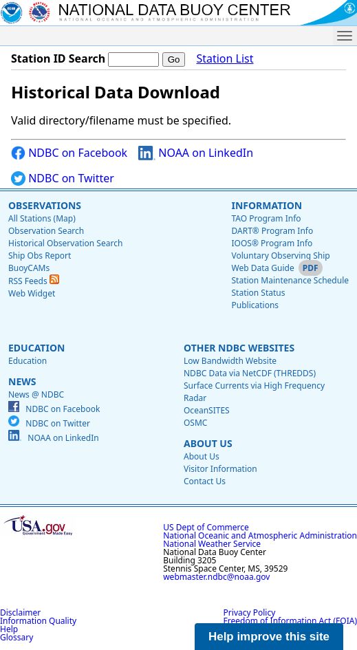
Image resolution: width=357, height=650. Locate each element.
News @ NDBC (36, 394)
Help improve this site (268, 636)
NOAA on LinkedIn (195, 153)
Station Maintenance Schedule (290, 280)
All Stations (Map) (42, 218)
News (22, 381)
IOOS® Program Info (271, 243)
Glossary (16, 637)
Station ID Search (58, 58)
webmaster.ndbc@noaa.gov (216, 577)
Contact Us (205, 481)
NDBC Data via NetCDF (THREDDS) (250, 373)
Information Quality (38, 621)
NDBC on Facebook (69, 153)
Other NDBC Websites (239, 347)
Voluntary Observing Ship (280, 255)
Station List (224, 59)
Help (9, 629)
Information (266, 205)
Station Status (258, 293)
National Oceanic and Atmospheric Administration (260, 535)
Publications (255, 305)
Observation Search (46, 231)
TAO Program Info (266, 218)
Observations (44, 205)
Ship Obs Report (39, 255)
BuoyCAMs (29, 268)
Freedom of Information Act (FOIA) (290, 621)
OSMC (195, 423)
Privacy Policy (250, 612)
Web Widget (31, 293)
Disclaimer (20, 612)
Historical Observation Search (65, 243)
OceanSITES (207, 410)
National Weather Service (212, 544)
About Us (208, 443)
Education (36, 347)
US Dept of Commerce (206, 527)
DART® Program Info (272, 231)
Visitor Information (220, 469)
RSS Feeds (33, 281)
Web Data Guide (262, 268)
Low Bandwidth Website (230, 361)
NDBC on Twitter (62, 178)
